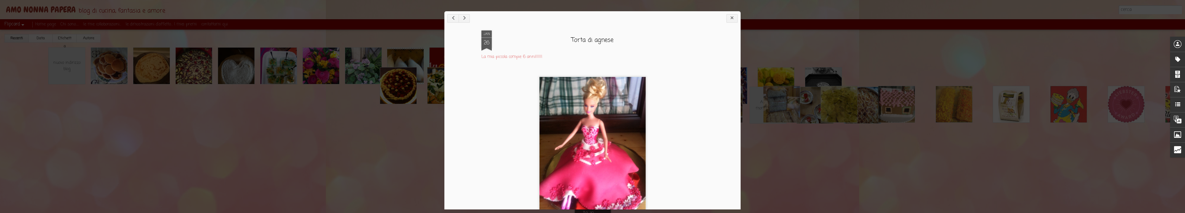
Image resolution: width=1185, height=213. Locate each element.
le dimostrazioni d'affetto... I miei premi (161, 24)
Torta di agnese (592, 40)
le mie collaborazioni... (102, 24)
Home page (45, 24)
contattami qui (214, 24)
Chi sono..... (69, 24)
